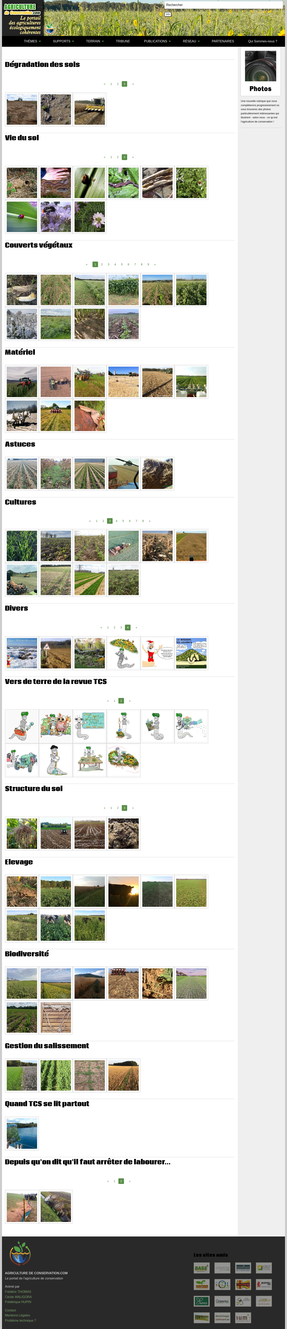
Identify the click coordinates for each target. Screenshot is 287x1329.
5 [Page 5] (122, 264)
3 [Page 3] (108, 264)
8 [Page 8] (142, 264)
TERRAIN (93, 41)
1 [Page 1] (111, 84)
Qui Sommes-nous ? (262, 41)
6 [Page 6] (128, 264)
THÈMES (30, 41)
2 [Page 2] (118, 84)
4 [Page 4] (115, 264)
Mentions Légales (17, 1315)
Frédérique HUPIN (18, 1302)
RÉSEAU (189, 41)
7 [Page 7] (135, 264)
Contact (10, 1310)
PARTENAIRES (223, 41)
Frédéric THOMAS (18, 1291)
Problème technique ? (20, 1320)
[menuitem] (10, 41)
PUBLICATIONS (155, 41)
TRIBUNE (123, 41)
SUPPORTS (62, 41)
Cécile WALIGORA (18, 1297)
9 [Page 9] (148, 264)
